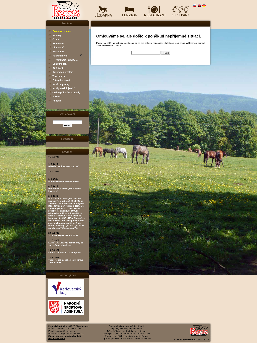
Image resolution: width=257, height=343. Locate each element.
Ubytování (58, 47)
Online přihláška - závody (66, 92)
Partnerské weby (56, 338)
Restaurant (58, 51)
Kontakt (56, 100)
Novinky (56, 35)
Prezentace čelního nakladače (63, 181)
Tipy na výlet (59, 76)
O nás (55, 39)
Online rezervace (61, 31)
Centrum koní (59, 64)
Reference (58, 43)
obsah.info (190, 339)
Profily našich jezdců (63, 88)
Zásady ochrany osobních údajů (64, 336)
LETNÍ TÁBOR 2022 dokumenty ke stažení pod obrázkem (65, 243)
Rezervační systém (62, 72)
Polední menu (60, 55)
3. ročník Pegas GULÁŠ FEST (63, 235)
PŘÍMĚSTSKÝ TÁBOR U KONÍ (63, 166)
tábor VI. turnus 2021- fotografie (64, 252)
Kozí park (57, 68)
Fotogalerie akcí (61, 80)
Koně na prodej (60, 84)
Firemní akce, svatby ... (65, 59)
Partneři (56, 96)
